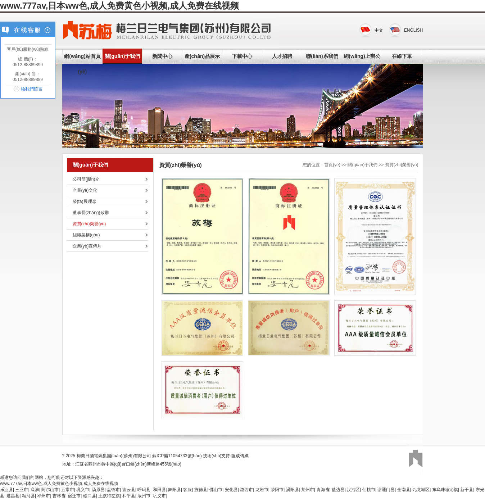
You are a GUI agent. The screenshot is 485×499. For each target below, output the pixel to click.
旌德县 (200, 489)
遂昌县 (12, 495)
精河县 (28, 495)
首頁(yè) (332, 164)
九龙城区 (421, 489)
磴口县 (89, 495)
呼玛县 (143, 489)
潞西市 (246, 489)
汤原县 (98, 489)
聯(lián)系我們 (322, 56)
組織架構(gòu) (86, 234)
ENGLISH (413, 30)
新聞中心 (162, 56)
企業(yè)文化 (85, 190)
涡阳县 (292, 489)
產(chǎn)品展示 (202, 56)
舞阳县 (174, 489)
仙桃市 (368, 489)
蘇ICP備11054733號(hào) (176, 455)
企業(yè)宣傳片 (87, 246)
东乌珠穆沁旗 (445, 489)
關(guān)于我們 (122, 56)
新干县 (466, 489)
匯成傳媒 (240, 455)
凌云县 (128, 489)
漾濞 (35, 489)
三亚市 (21, 489)
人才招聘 (282, 56)
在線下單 (402, 56)
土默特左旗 (109, 495)
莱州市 (307, 489)
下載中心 (242, 56)
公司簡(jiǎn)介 (86, 179)
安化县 (231, 489)
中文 (379, 30)
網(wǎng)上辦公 (362, 56)
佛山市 (215, 489)
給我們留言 (31, 88)
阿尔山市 (50, 489)
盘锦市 (113, 489)
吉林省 (59, 495)
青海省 (323, 489)
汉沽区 (353, 489)
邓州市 (43, 495)
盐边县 (338, 489)
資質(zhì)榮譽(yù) (89, 223)
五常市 (67, 489)
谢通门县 (386, 489)
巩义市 (82, 489)
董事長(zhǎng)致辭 (91, 212)
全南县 (403, 489)
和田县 (159, 489)
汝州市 (143, 495)
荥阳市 (277, 489)
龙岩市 (261, 489)
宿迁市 (74, 495)
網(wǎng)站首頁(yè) (82, 63)
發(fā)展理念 (84, 201)
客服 (187, 489)
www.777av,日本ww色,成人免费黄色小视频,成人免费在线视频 (119, 5)
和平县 (128, 495)
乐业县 (6, 489)
